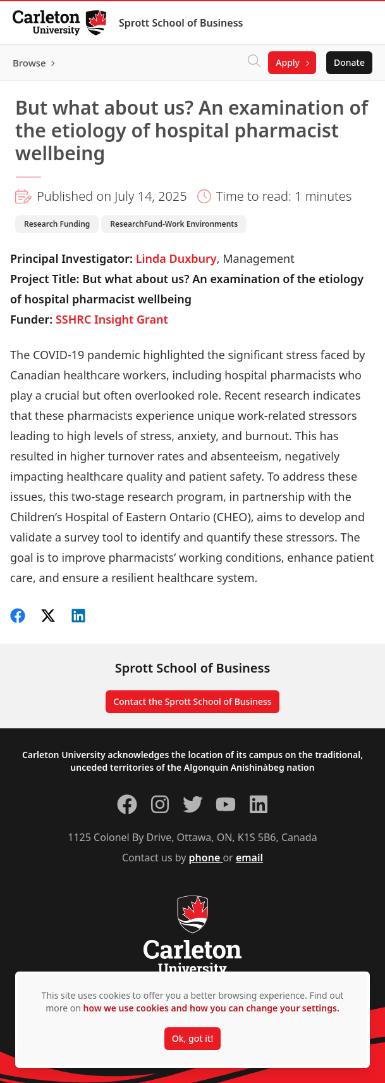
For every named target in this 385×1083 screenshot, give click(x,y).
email (249, 857)
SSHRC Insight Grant (112, 319)
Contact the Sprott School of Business (192, 701)
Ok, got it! (192, 1038)
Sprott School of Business (181, 22)
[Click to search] (254, 62)
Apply (288, 62)
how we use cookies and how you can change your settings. (211, 1008)
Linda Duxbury (176, 258)
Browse (29, 62)
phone (206, 857)
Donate (349, 62)
